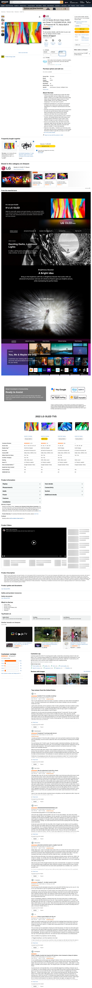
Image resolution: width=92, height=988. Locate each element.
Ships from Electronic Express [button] (46, 44)
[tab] (14, 231)
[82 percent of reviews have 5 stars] (11, 661)
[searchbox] (36, 2)
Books (44, 5)
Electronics (3, 11)
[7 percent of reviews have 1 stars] (11, 670)
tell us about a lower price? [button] (17, 518)
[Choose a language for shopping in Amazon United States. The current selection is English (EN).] (66, 2)
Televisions (17, 11)
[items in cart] (88, 2)
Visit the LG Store (47, 18)
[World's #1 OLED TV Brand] (21, 167)
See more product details (49, 132)
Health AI (16, 5)
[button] (3, 5)
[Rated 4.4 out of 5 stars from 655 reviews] (79, 646)
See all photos (87, 671)
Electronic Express (85, 34)
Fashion (82, 5)
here (40, 510)
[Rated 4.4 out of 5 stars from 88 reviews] (22, 646)
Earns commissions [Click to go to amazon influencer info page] (13, 529)
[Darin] (7, 529)
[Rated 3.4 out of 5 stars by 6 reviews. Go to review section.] (62, 184)
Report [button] (41, 727)
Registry (73, 5)
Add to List (77, 44)
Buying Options (28, 438)
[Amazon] (5, 2)
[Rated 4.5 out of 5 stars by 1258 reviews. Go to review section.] (38, 184)
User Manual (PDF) (5, 588)
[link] (27, 146)
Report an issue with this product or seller (53, 135)
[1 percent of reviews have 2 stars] (11, 668)
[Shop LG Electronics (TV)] (19, 169)
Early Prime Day (9, 5)
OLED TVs (22, 11)
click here (36, 513)
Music (77, 5)
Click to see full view (23, 52)
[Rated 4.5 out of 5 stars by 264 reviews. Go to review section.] (50, 184)
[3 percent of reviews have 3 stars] (11, 665)
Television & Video (10, 11)
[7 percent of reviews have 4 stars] (11, 663)
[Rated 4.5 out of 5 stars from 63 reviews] (51, 646)
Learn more (58, 64)
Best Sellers (39, 5)
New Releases (50, 5)
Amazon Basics (31, 5)
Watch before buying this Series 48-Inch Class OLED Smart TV (20, 531)
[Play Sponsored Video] (19, 634)
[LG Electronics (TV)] (6, 168)
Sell (69, 5)
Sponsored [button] (87, 188)
